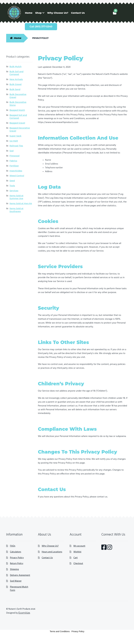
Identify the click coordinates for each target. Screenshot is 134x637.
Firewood (15, 155)
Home (29, 12)
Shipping (14, 569)
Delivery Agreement (20, 575)
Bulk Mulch (16, 66)
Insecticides (16, 170)
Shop (38, 12)
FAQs (12, 546)
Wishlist (77, 552)
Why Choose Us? (57, 12)
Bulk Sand (15, 89)
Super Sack (15, 136)
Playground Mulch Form (19, 588)
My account (79, 546)
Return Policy (16, 563)
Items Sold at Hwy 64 (21, 203)
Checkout (78, 563)
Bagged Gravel (17, 123)
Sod (12, 150)
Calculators (15, 552)
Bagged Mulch (17, 110)
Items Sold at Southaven (16, 210)
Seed (12, 180)
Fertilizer (14, 165)
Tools (12, 185)
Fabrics (13, 160)
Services (14, 190)
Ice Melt (14, 141)
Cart (75, 558)
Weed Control (17, 175)
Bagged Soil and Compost (18, 116)
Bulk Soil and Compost (17, 73)
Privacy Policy (17, 558)
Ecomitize (24, 612)
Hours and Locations (52, 552)
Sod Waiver (16, 581)
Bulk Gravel (16, 84)
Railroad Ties (16, 145)
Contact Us (78, 12)
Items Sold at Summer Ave (16, 197)
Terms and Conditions (60, 631)
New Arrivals (16, 79)
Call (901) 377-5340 (41, 26)
